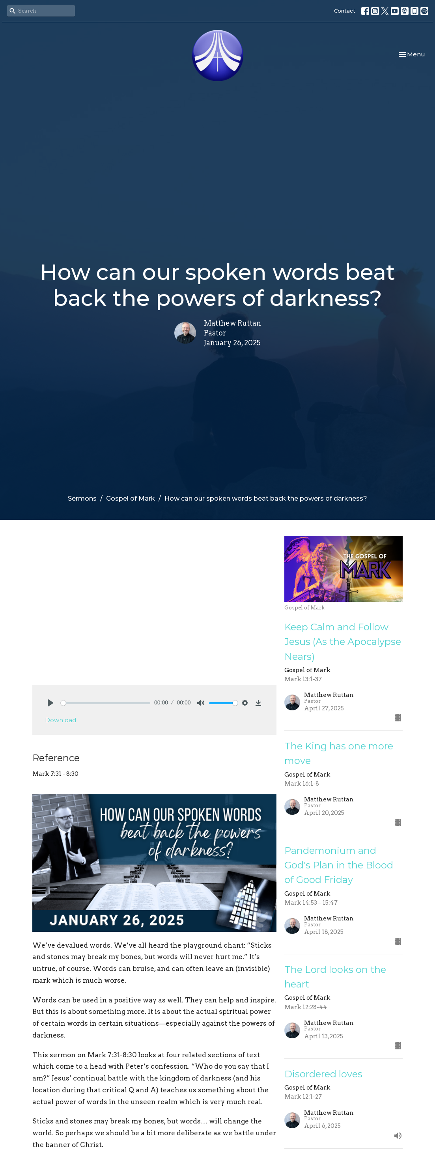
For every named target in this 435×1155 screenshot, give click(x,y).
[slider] (106, 703)
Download (60, 720)
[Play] (50, 703)
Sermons (82, 498)
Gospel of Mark (130, 498)
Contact (344, 10)
